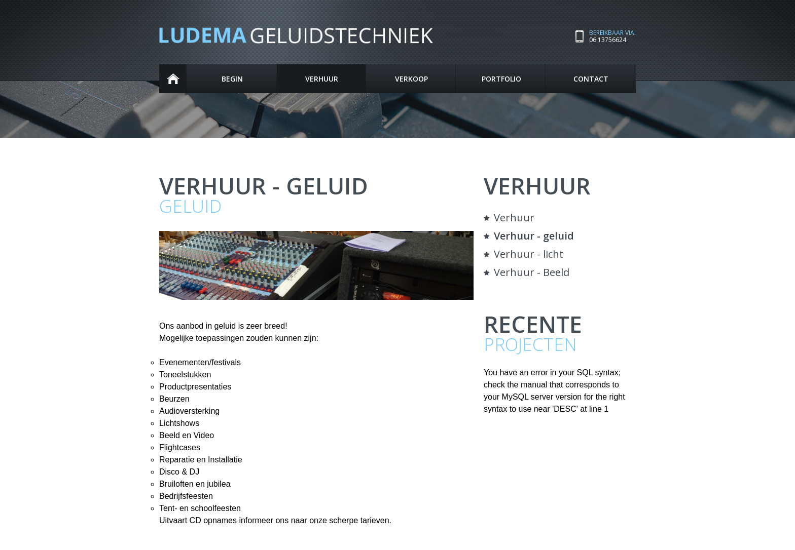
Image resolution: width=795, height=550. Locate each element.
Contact (590, 79)
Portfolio (501, 79)
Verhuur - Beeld (531, 272)
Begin (173, 78)
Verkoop (411, 79)
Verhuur (321, 79)
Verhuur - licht (528, 254)
